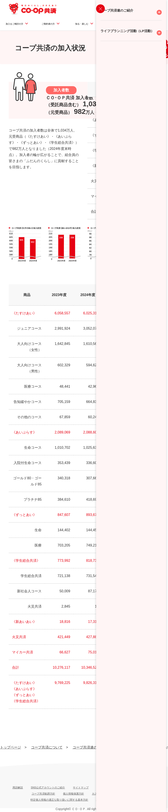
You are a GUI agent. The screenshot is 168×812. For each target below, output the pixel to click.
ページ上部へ (157, 763)
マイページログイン (137, 8)
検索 (160, 13)
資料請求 (102, 8)
